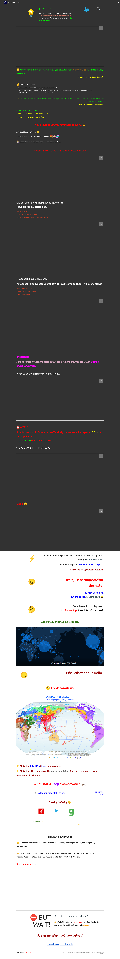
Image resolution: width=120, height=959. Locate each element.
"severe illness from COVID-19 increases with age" (60, 150)
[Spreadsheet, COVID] (60, 889)
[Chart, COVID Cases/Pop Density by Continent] (60, 247)
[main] (26, 13)
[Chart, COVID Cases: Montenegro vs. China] (60, 400)
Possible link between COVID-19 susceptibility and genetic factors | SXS (37, 87)
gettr (98, 7)
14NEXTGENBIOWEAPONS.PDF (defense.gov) (91, 104)
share (97, 9)
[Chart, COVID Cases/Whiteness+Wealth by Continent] (60, 475)
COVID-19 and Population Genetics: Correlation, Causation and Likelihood (38, 92)
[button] (118, 2)
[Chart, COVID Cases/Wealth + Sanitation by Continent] (60, 324)
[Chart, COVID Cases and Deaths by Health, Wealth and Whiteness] (60, 46)
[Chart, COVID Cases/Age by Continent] (60, 176)
